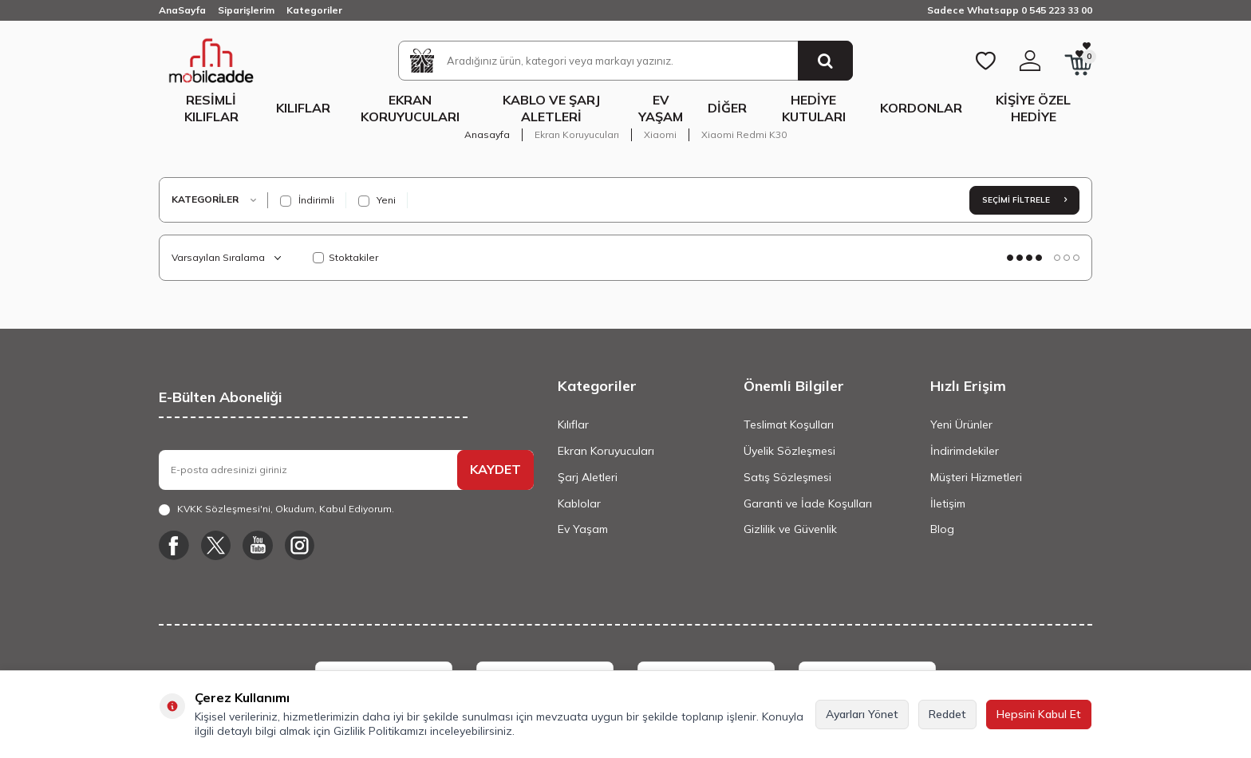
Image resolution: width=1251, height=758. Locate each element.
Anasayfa (487, 134)
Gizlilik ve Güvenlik (790, 529)
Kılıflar (303, 108)
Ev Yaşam (660, 108)
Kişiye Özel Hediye (1033, 108)
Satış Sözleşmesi (787, 477)
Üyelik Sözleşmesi (789, 451)
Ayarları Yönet (862, 714)
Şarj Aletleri (588, 477)
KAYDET (495, 469)
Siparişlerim (246, 10)
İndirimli (307, 200)
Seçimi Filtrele (1024, 200)
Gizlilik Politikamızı (380, 731)
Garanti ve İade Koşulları (808, 503)
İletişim (947, 503)
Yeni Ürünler (961, 424)
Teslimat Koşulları (789, 424)
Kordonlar (921, 108)
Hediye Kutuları (814, 108)
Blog (942, 529)
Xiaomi (660, 134)
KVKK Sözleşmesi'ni (223, 509)
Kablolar (579, 503)
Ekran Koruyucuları (410, 108)
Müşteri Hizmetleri (976, 477)
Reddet (947, 714)
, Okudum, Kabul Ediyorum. (276, 509)
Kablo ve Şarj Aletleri (551, 108)
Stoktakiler (345, 257)
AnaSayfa (182, 10)
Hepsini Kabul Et (1038, 714)
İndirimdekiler (964, 451)
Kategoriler (314, 10)
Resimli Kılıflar (211, 108)
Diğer (727, 108)
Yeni (377, 200)
